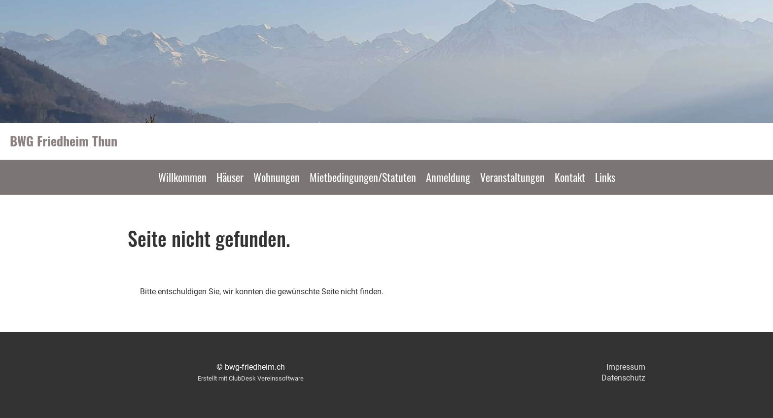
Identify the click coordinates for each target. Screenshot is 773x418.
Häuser (230, 177)
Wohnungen (276, 177)
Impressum (625, 367)
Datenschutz (623, 378)
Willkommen (182, 177)
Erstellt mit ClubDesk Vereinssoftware (251, 378)
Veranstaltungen (512, 177)
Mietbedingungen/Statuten (363, 177)
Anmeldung (448, 177)
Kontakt (570, 177)
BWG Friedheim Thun (63, 141)
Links (605, 177)
